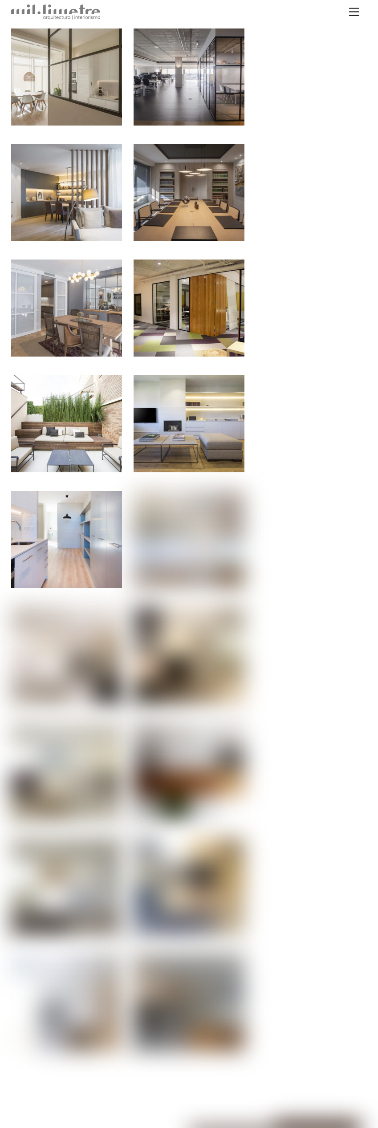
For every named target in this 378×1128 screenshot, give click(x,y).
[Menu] (354, 12)
